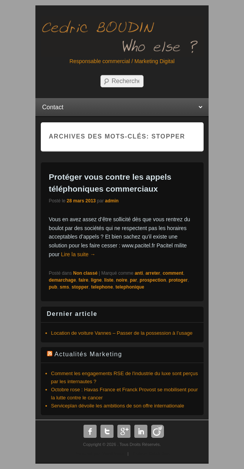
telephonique (129, 287)
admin (112, 201)
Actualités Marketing (88, 354)
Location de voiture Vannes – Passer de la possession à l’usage (122, 333)
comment (173, 273)
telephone (102, 287)
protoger (178, 280)
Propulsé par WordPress (99, 453)
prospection (153, 280)
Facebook (90, 431)
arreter (152, 273)
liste (109, 280)
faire (83, 280)
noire (121, 280)
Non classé (85, 273)
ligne (96, 280)
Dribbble (157, 431)
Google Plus (123, 431)
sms (64, 287)
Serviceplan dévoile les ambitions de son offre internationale (117, 406)
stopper (80, 287)
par (133, 280)
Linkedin (140, 431)
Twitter (107, 431)
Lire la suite (78, 254)
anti (139, 273)
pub (53, 287)
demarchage (62, 280)
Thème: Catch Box (151, 453)
